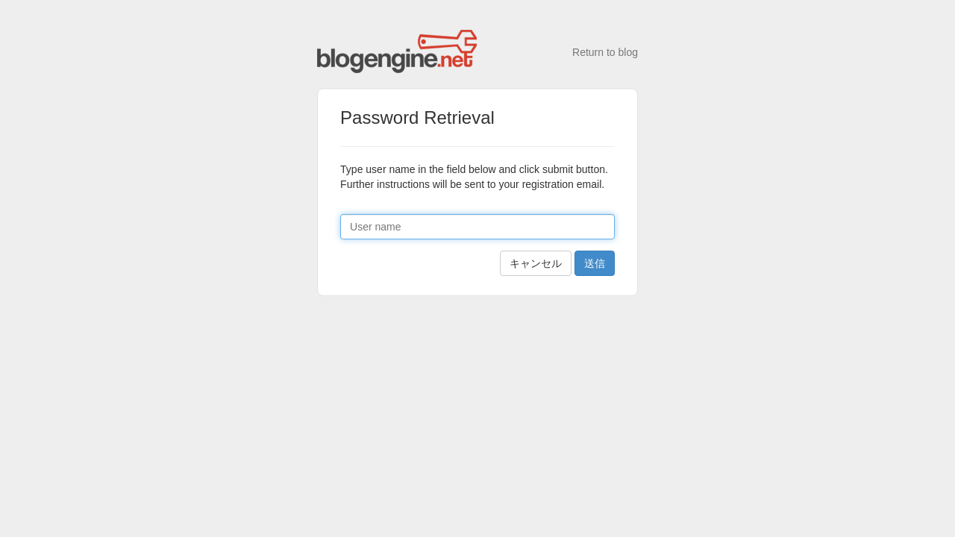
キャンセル (536, 263)
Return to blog (605, 52)
